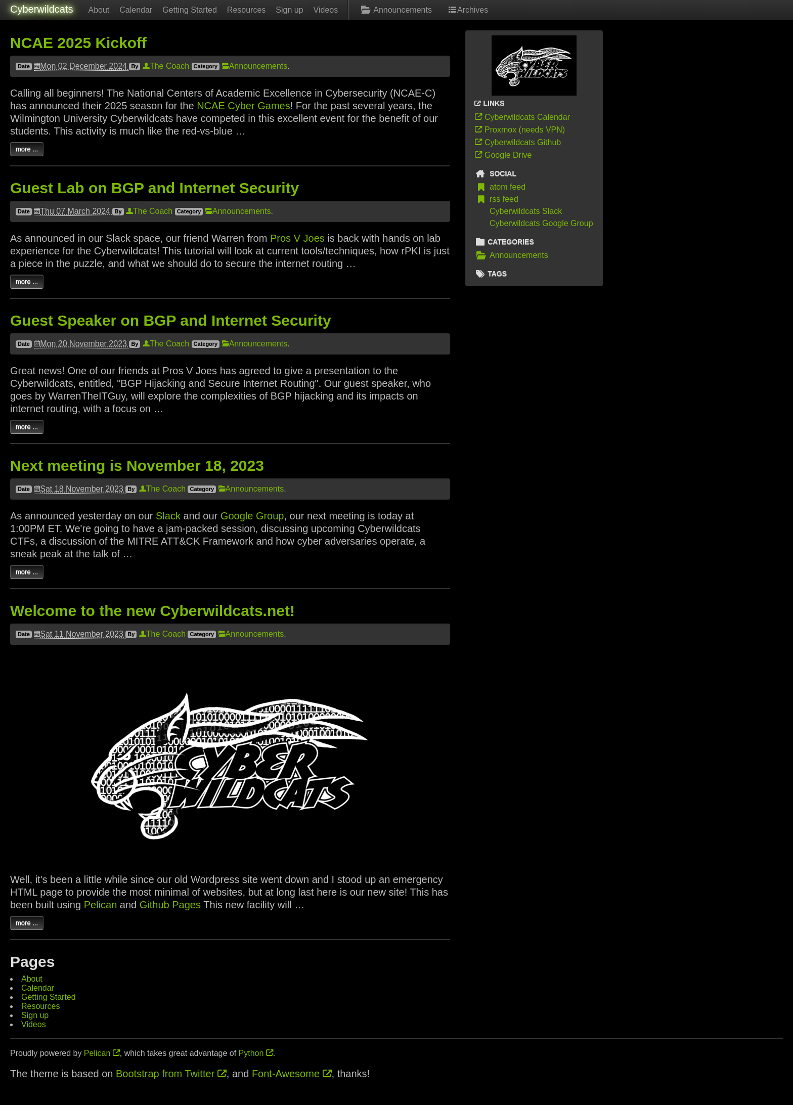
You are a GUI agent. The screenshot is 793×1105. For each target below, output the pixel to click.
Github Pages (170, 904)
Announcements (395, 10)
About (98, 10)
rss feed (495, 199)
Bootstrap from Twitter (171, 1073)
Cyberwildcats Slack (526, 211)
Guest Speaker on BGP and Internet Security (170, 320)
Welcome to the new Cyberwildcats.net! (152, 610)
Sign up (289, 10)
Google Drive (502, 155)
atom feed (499, 187)
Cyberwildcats (41, 9)
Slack (168, 515)
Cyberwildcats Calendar (521, 117)
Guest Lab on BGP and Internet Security (154, 188)
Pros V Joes (297, 238)
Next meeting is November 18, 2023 (137, 465)
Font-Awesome (292, 1073)
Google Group (252, 515)
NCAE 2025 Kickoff (78, 42)
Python (256, 1053)
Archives (467, 10)
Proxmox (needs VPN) (519, 130)
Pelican (100, 904)
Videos (326, 10)
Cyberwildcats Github (517, 142)
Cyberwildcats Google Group (541, 223)
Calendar (135, 10)
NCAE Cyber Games (243, 105)
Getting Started (189, 10)
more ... (27, 149)
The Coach (166, 66)
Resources (246, 10)
